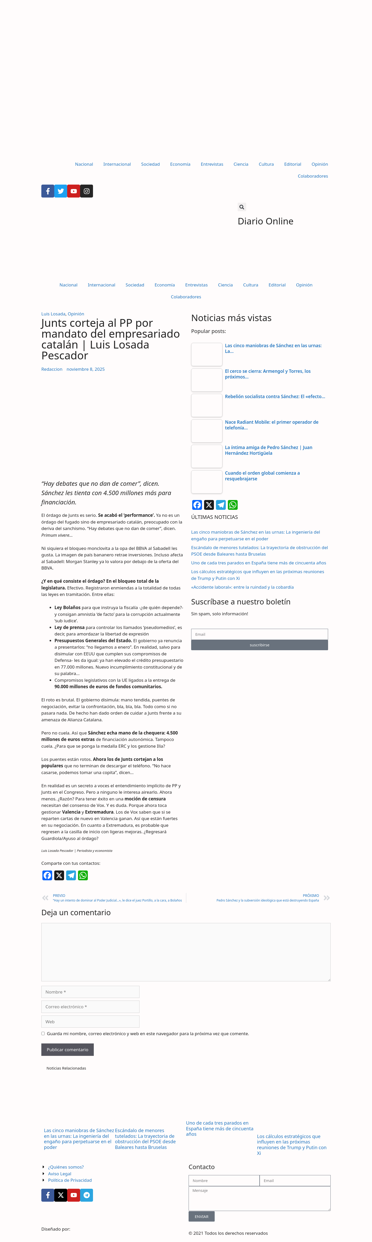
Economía (180, 164)
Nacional (84, 164)
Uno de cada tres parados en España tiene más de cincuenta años (258, 563)
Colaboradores (313, 176)
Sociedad (150, 164)
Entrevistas (212, 164)
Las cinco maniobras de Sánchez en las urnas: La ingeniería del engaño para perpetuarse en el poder (79, 1138)
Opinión (320, 164)
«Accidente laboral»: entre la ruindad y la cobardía (242, 587)
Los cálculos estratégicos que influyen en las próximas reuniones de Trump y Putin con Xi (292, 1144)
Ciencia (241, 164)
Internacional (117, 164)
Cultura (266, 164)
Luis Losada (53, 314)
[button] (242, 207)
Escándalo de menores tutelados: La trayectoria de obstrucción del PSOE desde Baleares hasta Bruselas (145, 1138)
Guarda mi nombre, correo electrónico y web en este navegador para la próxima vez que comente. (148, 1033)
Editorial (292, 164)
